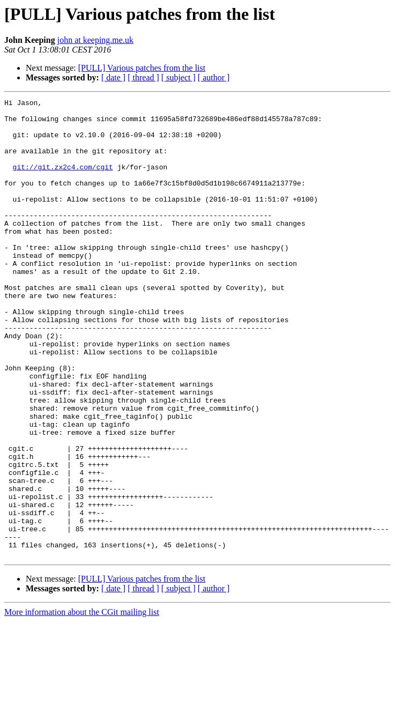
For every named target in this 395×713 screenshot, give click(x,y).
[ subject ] (178, 77)
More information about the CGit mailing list (81, 703)
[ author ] (214, 77)
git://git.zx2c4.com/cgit (63, 181)
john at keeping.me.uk (95, 39)
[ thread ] (143, 77)
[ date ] (113, 77)
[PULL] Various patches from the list (141, 67)
